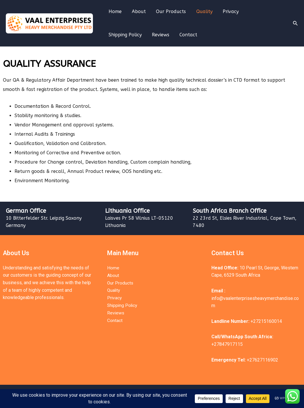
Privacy (226, 11)
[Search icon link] (295, 23)
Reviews (116, 34)
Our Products (169, 11)
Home (114, 11)
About (137, 11)
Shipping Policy (260, 11)
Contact (143, 34)
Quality (201, 11)
